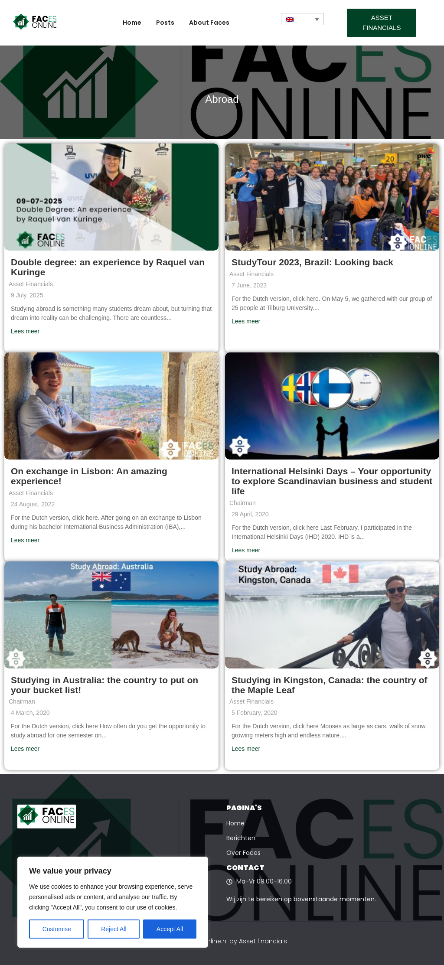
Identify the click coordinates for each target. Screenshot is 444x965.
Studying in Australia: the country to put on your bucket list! (104, 685)
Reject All (113, 929)
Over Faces (243, 852)
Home (132, 22)
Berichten (240, 838)
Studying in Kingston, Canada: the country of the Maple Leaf (330, 685)
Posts (165, 22)
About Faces (209, 22)
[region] (112, 902)
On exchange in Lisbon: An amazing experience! (89, 476)
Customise (56, 929)
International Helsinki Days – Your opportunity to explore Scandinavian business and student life (332, 481)
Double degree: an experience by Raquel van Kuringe (108, 267)
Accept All (170, 929)
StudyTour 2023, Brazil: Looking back (312, 262)
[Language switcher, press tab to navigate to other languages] (302, 19)
